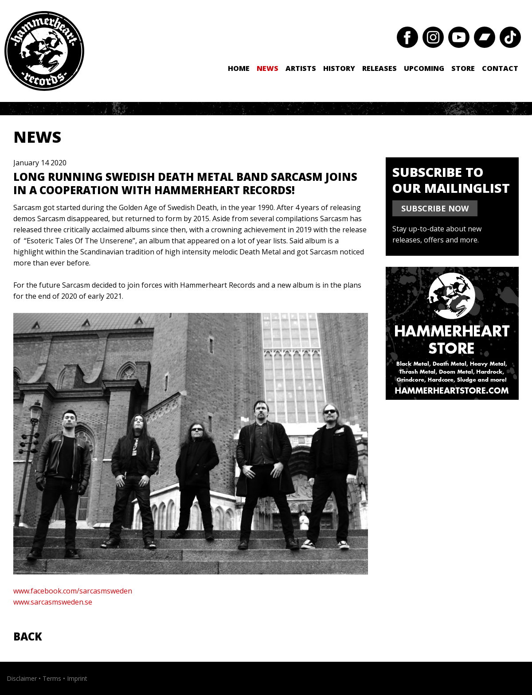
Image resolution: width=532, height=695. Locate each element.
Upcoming (424, 68)
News (267, 68)
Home (239, 68)
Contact (500, 68)
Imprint (77, 678)
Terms (52, 678)
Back (27, 636)
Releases (379, 68)
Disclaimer (22, 678)
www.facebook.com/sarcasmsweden (72, 591)
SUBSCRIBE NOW (435, 208)
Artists (301, 68)
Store (463, 68)
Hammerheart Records (44, 51)
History (339, 68)
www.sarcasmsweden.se (53, 602)
